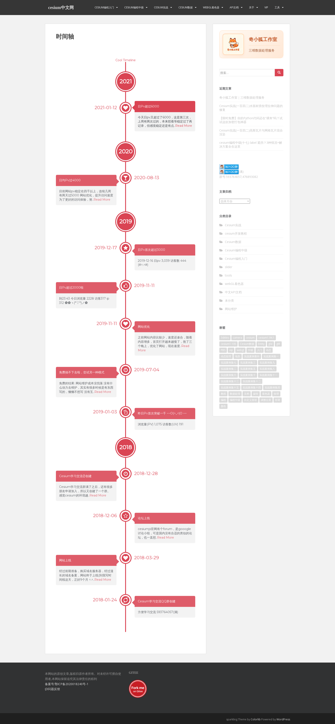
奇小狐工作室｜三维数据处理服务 (241, 97)
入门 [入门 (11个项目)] (259, 350)
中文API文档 (233, 292)
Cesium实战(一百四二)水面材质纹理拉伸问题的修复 (251, 108)
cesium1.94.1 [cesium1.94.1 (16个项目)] (266, 337)
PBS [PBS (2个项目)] (223, 350)
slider (228, 267)
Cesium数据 (185, 7)
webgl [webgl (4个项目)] (240, 350)
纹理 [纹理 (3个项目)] (276, 394)
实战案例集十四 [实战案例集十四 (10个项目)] (252, 387)
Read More (183, 126)
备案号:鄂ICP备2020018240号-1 (66, 684)
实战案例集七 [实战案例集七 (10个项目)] (228, 362)
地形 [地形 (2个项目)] (237, 356)
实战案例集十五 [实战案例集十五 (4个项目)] (230, 387)
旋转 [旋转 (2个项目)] (255, 394)
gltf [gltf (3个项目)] (278, 344)
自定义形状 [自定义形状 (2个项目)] (250, 400)
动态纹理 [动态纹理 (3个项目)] (226, 356)
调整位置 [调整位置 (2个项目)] (266, 400)
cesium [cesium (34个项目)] (250, 337)
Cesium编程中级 (134, 7)
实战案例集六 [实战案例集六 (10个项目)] (228, 375)
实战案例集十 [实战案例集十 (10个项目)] (248, 375)
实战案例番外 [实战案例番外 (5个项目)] (252, 356)
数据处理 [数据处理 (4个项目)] (235, 394)
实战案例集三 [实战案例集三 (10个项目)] (248, 362)
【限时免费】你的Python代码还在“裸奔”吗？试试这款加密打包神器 (251, 120)
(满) (231, 172)
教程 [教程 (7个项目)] (223, 394)
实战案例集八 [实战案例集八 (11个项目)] (267, 369)
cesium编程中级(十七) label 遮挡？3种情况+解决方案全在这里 (250, 144)
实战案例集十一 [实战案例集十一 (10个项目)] (269, 375)
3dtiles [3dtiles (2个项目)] (225, 337)
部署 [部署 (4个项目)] (277, 400)
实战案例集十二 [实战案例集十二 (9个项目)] (252, 381)
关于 (251, 7)
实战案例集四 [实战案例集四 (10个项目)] (272, 387)
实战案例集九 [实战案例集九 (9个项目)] (267, 362)
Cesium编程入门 (104, 7)
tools (228, 275)
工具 (277, 7)
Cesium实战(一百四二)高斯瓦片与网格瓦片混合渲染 (251, 132)
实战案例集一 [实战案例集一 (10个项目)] (271, 356)
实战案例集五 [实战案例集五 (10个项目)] (248, 369)
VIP (266, 7)
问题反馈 (52, 689)
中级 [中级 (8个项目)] (250, 350)
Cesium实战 (161, 7)
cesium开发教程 (236, 233)
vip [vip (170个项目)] (231, 350)
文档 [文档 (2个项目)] (246, 394)
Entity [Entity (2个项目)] (261, 344)
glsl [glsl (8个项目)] (270, 344)
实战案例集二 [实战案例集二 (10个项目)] (228, 369)
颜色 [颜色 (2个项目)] (223, 406)
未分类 (229, 300)
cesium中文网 (61, 7)
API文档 (234, 7)
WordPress (283, 719)
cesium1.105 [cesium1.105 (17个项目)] (228, 344)
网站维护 (231, 309)
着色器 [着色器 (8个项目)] (266, 394)
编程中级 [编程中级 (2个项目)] (235, 400)
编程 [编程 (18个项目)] (223, 400)
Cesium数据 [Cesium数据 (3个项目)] (247, 344)
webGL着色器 (211, 7)
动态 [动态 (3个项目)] (268, 350)
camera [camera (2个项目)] (237, 337)
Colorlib (256, 719)
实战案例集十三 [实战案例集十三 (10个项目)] (230, 381)
